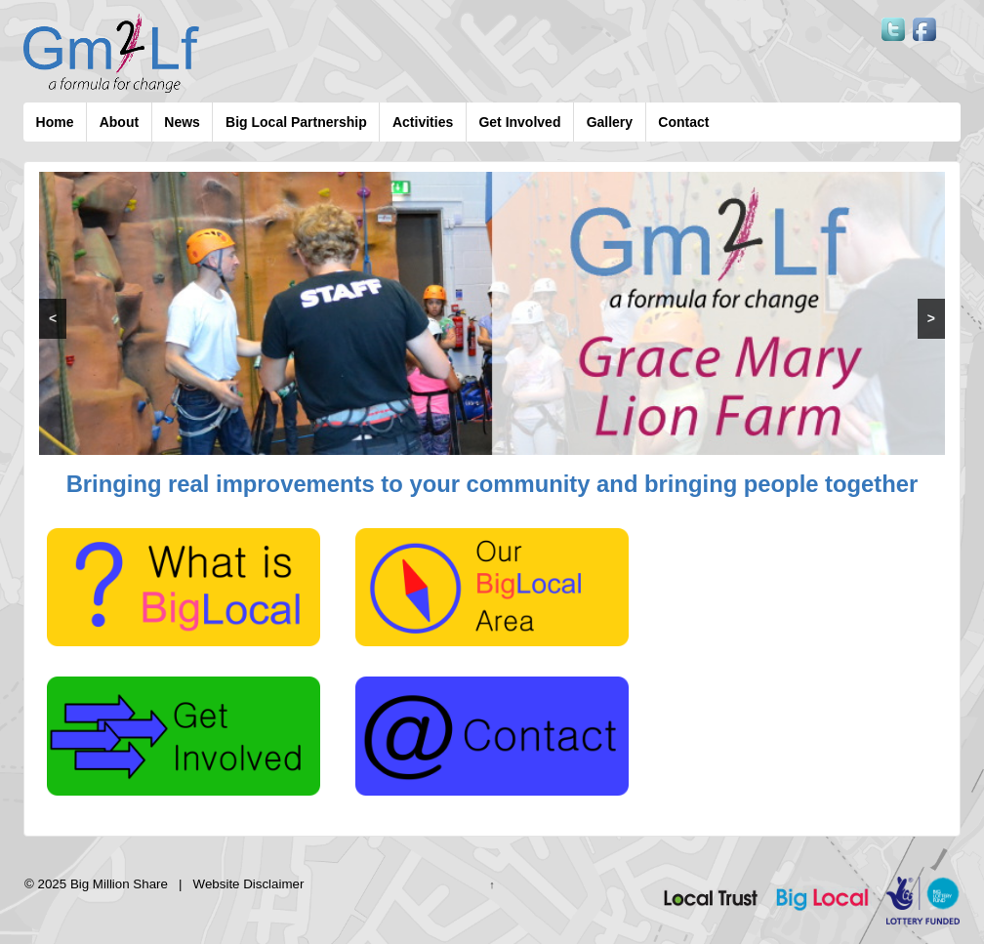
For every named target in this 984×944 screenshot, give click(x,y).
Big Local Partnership (296, 122)
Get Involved (519, 122)
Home (55, 122)
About (119, 122)
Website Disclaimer (249, 884)
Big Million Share (118, 884)
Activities (422, 122)
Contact (683, 122)
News (182, 122)
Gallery (610, 122)
